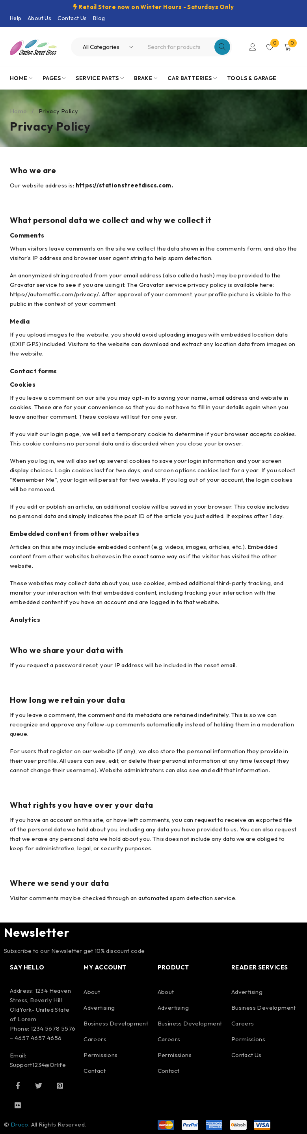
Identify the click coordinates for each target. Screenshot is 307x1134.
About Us (39, 18)
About (92, 992)
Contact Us (72, 18)
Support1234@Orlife (38, 1065)
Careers (95, 1039)
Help (16, 18)
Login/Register (252, 47)
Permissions (100, 1055)
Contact (95, 1070)
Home (18, 111)
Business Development (116, 1023)
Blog (99, 18)
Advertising (99, 1007)
